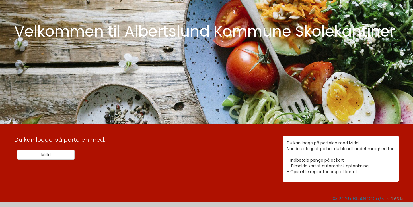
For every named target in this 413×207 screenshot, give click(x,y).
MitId (46, 155)
